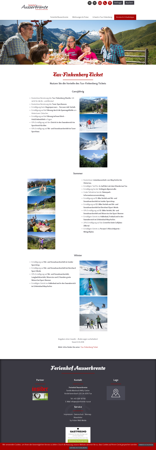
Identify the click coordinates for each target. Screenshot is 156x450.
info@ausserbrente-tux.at (81, 402)
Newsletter (78, 418)
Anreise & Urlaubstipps (125, 17)
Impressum (68, 414)
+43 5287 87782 (80, 399)
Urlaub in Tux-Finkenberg (102, 17)
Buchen (129, 2)
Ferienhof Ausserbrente (59, 17)
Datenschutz (79, 414)
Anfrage (118, 2)
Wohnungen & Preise (80, 17)
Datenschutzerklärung (78, 448)
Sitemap (88, 414)
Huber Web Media (79, 421)
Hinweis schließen (146, 445)
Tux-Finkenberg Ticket (89, 347)
